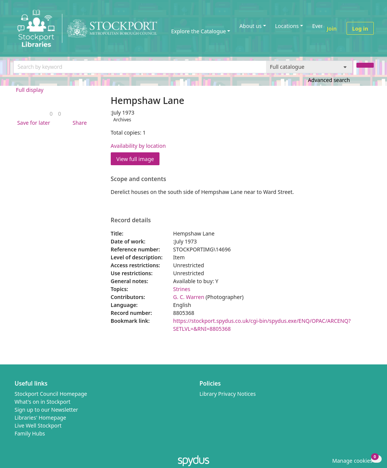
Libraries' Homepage (41, 417)
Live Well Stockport (38, 425)
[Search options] (309, 66)
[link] (51, 113)
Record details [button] (131, 220)
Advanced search (329, 80)
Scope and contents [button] (138, 179)
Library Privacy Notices (228, 393)
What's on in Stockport (43, 401)
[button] (32, 123)
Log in (360, 28)
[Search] (365, 65)
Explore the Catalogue (198, 31)
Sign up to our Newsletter (46, 409)
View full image (135, 159)
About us (250, 25)
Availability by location (138, 145)
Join (332, 28)
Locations (287, 25)
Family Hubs (30, 433)
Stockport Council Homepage (51, 393)
